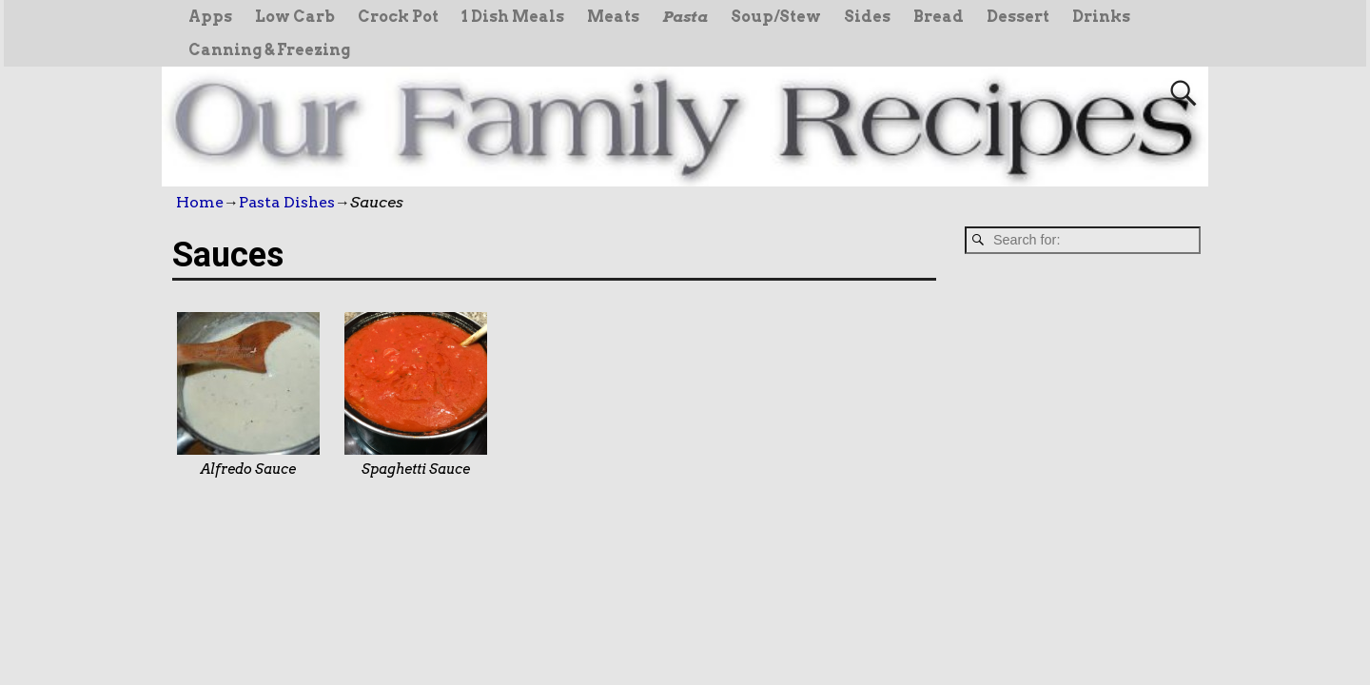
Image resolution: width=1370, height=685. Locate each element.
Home (200, 202)
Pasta (685, 17)
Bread (938, 17)
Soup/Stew (776, 17)
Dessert (1018, 17)
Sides (867, 17)
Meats (613, 17)
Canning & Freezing (269, 50)
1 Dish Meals (512, 17)
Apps (210, 17)
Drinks (1101, 17)
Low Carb (295, 17)
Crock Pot (398, 17)
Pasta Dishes (287, 202)
